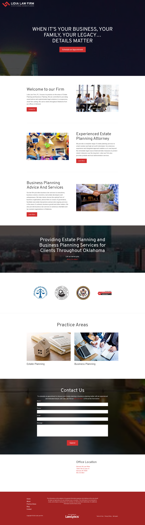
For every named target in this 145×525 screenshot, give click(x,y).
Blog (28, 506)
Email (39, 415)
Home (29, 499)
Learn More (81, 161)
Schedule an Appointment (72, 49)
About (28, 501)
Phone (39, 408)
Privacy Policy (108, 516)
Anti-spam (115, 516)
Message (40, 423)
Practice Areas (31, 504)
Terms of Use (100, 516)
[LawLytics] (72, 516)
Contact (29, 509)
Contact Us (32, 109)
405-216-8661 (72, 259)
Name (39, 401)
